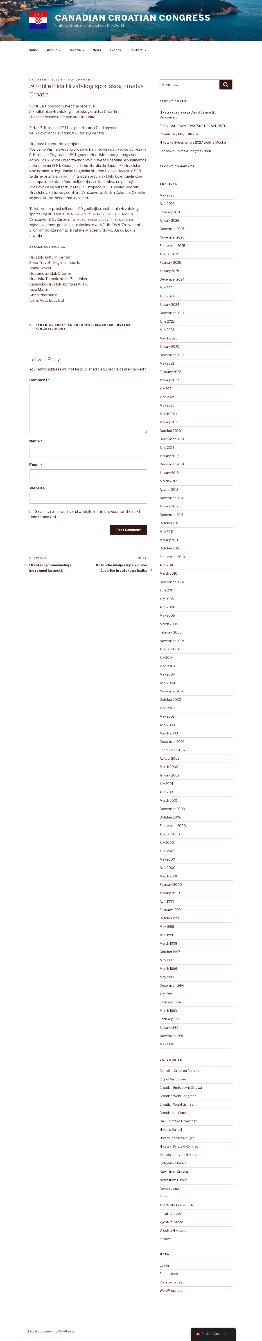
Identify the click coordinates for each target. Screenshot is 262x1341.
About (54, 49)
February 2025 (170, 262)
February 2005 (171, 632)
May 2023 (167, 329)
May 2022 (167, 363)
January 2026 (169, 220)
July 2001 (166, 783)
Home (33, 49)
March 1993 (168, 1010)
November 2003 (172, 690)
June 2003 (167, 707)
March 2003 (169, 732)
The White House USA (176, 1204)
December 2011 (171, 514)
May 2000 (167, 859)
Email (35, 464)
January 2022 (169, 379)
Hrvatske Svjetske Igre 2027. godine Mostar (193, 142)
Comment (39, 379)
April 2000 (167, 867)
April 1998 (167, 934)
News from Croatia (174, 1171)
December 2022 (172, 354)
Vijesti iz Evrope (171, 1221)
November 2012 (172, 497)
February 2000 (171, 884)
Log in (164, 1265)
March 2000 (169, 875)
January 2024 (169, 304)
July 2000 (167, 842)
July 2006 (167, 598)
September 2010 (172, 556)
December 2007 (172, 581)
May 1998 (167, 926)
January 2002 (169, 774)
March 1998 (168, 943)
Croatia (77, 49)
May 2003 (167, 716)
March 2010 (168, 573)
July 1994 (166, 993)
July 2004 (167, 657)
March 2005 (169, 623)
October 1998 (170, 917)
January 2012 (169, 505)
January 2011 (169, 539)
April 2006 (167, 606)
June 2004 (167, 665)
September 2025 (172, 245)
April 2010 (167, 564)
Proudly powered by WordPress (51, 1330)
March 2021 (168, 413)
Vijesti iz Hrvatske (173, 1230)
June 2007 (167, 589)
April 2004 (167, 682)
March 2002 (169, 766)
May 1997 (167, 959)
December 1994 (172, 985)
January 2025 (169, 270)
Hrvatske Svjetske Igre (177, 1137)
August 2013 (169, 489)
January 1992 (169, 1027)
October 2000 (170, 817)
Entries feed (169, 1273)
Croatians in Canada (174, 1112)
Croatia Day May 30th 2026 (180, 133)
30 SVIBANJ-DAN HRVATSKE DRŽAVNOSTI (192, 125)
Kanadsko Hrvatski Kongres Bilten (185, 150)
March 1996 (168, 968)
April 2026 (167, 203)
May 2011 (166, 531)
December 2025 (172, 228)
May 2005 (167, 615)
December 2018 (172, 463)
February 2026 (170, 211)
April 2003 (167, 724)
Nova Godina (169, 1188)
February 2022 (170, 371)
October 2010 (170, 547)
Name (35, 440)
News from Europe (174, 1179)
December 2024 (172, 279)
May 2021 (167, 405)
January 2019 (169, 455)
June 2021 (167, 396)
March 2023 (168, 337)
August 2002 (169, 758)
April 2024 (167, 295)
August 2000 (170, 833)
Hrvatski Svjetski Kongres (179, 1146)
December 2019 (172, 438)
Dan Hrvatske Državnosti (178, 1120)
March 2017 (168, 480)
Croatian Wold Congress (178, 1095)
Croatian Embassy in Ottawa (181, 1087)
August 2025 (169, 253)
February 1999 (170, 909)
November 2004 (172, 640)
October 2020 (170, 430)
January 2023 (169, 346)
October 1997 (170, 951)
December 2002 (172, 741)
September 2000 (173, 825)
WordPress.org (171, 1290)
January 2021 (169, 421)
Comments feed (172, 1281)
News (97, 49)
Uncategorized (171, 1213)
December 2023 (172, 312)
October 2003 (170, 699)
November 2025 (172, 237)
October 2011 (170, 522)
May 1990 (167, 1043)
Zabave (165, 1238)
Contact (138, 49)
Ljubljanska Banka (173, 1162)
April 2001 (167, 791)
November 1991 (171, 1035)
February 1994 (170, 1001)
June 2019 (167, 447)
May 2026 (167, 194)
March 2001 (168, 800)
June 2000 (168, 850)
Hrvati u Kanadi (171, 1129)
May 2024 (167, 287)
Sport (60, 328)
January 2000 (170, 892)
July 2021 (166, 388)
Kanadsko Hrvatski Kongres (180, 1154)
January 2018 (169, 472)
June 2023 (167, 321)
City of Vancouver (173, 1078)
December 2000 (172, 808)
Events (115, 49)
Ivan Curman (78, 78)
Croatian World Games (176, 1104)
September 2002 (172, 749)
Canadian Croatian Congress (133, 18)
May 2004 (167, 674)
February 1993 (170, 1018)
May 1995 (167, 976)
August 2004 (170, 648)
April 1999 (167, 901)
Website (37, 487)
